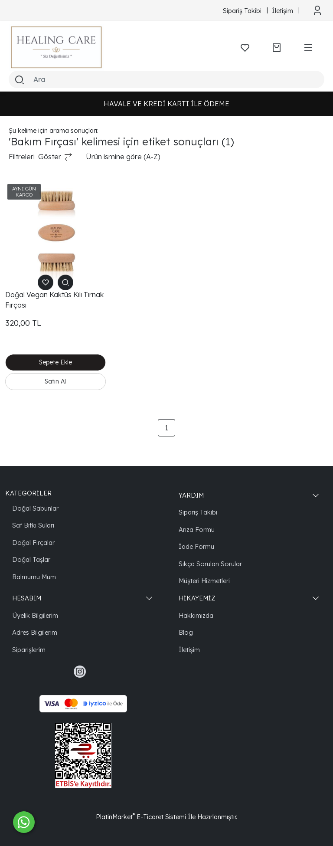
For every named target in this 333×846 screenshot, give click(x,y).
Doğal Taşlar (31, 559)
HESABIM (26, 598)
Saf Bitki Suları (33, 525)
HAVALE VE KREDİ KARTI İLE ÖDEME (166, 103)
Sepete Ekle (55, 362)
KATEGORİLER (28, 493)
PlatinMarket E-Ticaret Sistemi (141, 817)
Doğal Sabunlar (35, 508)
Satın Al (55, 381)
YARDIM (191, 495)
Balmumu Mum (34, 577)
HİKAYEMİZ (197, 598)
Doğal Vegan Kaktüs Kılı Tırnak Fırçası (54, 299)
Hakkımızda (196, 615)
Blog (186, 632)
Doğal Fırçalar (33, 542)
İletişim (189, 650)
